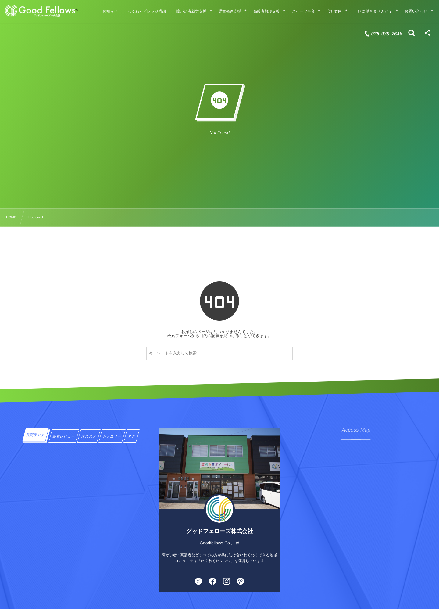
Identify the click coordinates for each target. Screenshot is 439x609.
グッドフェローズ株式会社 (219, 531)
